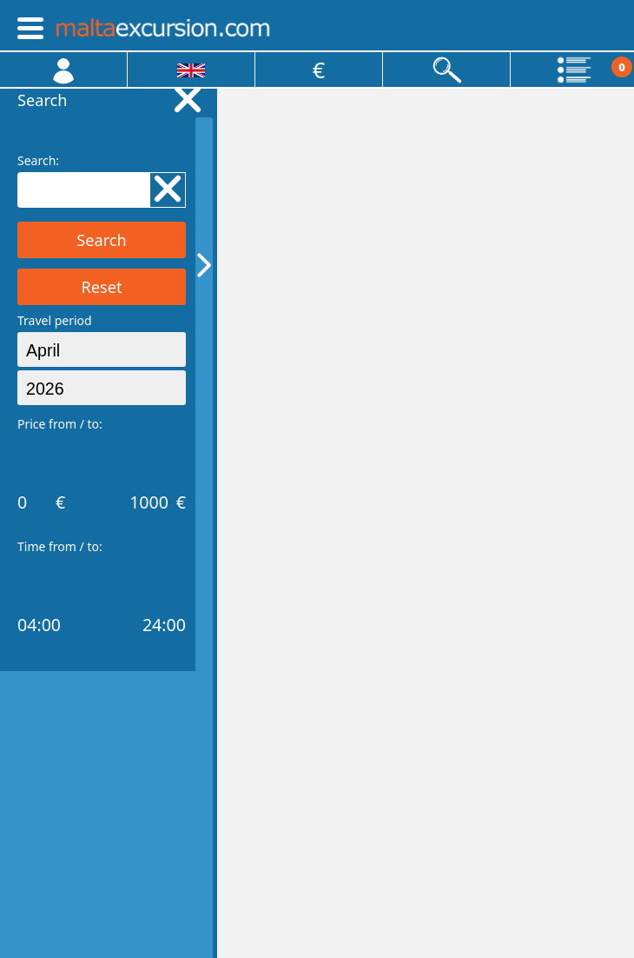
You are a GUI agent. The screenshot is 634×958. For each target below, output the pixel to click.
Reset (101, 286)
